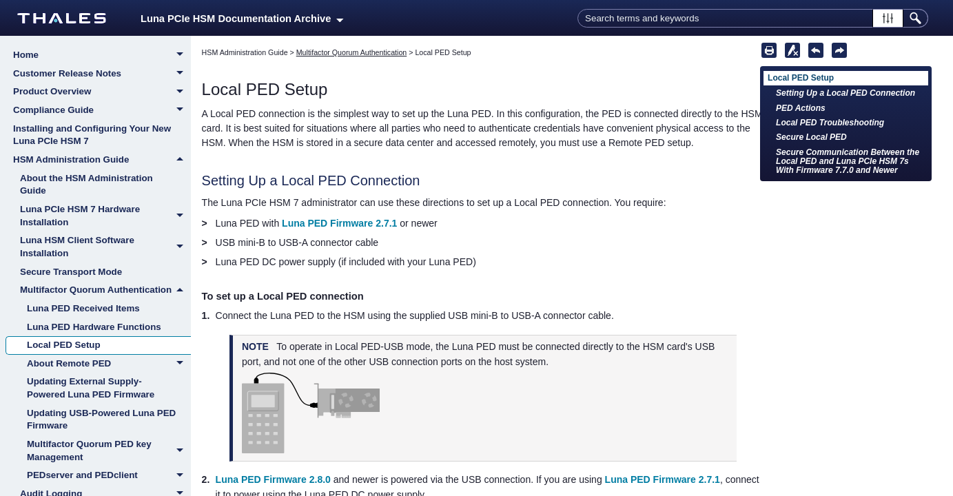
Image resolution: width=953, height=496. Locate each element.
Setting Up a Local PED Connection (845, 93)
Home (102, 56)
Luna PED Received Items (83, 308)
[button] (887, 18)
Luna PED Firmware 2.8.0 (273, 479)
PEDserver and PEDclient (109, 476)
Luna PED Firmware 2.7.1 (339, 223)
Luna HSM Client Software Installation (105, 247)
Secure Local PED (811, 137)
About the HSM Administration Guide (86, 184)
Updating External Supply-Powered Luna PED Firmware (90, 388)
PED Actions (801, 108)
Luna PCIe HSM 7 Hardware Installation (105, 216)
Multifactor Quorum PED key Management (109, 451)
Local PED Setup (64, 345)
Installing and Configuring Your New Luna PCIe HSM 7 (92, 135)
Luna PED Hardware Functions (94, 327)
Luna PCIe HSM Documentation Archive (242, 18)
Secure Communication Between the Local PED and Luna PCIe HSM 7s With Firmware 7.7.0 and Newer (847, 161)
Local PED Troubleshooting (830, 122)
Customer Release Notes (102, 74)
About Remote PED (109, 364)
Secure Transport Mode (71, 272)
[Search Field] (752, 18)
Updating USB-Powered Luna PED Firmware (101, 419)
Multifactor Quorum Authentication (105, 290)
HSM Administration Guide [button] (102, 160)
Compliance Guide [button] (102, 111)
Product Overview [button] (102, 92)
